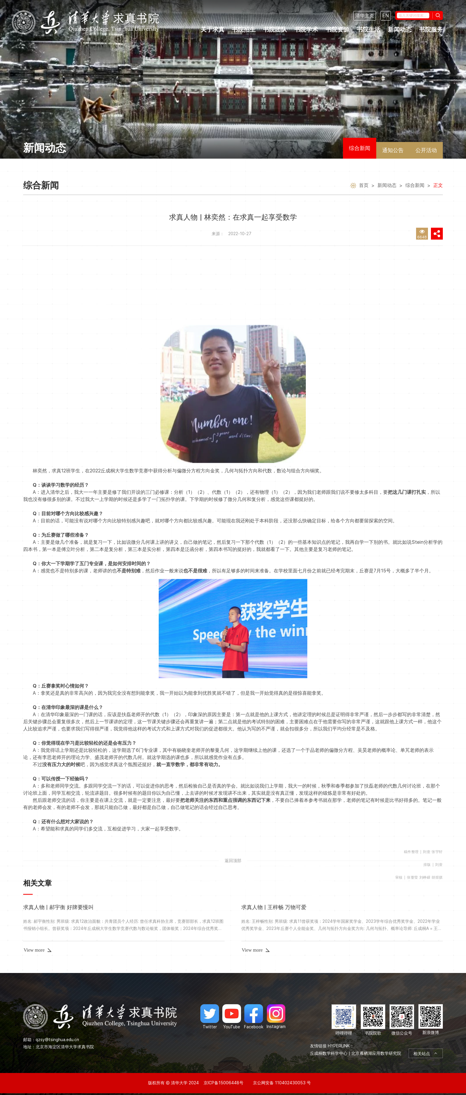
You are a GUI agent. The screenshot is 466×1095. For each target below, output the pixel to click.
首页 (364, 186)
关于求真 (212, 29)
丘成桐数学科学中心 (328, 1053)
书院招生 (244, 29)
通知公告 (393, 150)
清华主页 (364, 15)
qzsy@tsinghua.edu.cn (57, 1039)
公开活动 (426, 150)
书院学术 (306, 29)
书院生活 (368, 29)
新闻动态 (400, 29)
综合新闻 (359, 148)
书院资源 (337, 29)
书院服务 (431, 29)
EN (385, 15)
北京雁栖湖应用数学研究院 (376, 1053)
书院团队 (275, 29)
